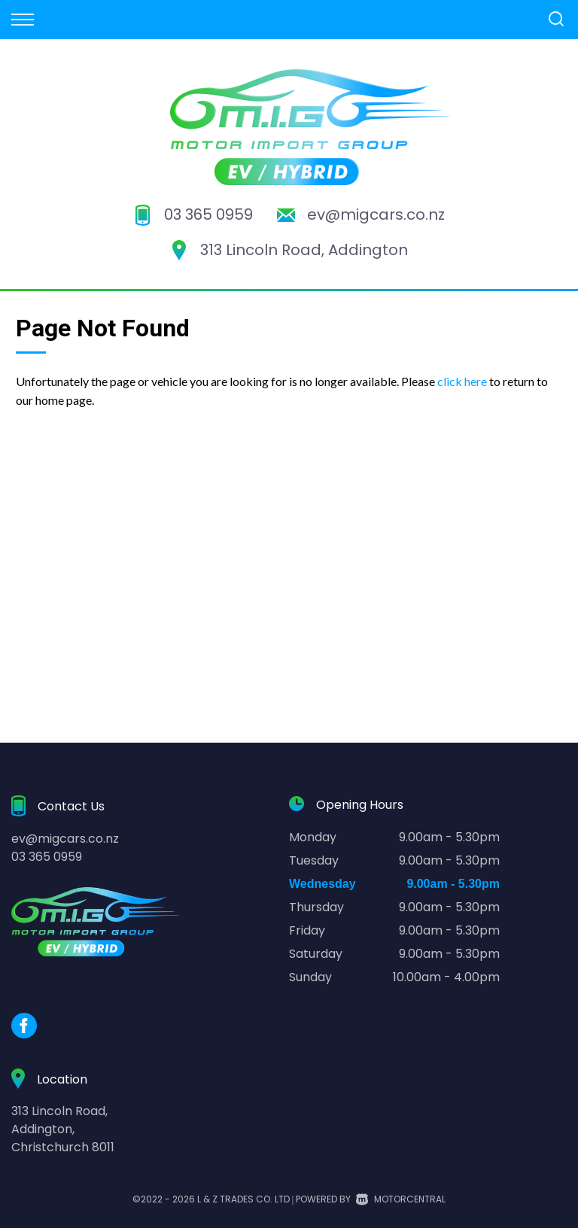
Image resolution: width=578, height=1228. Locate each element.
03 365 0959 (208, 214)
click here (462, 381)
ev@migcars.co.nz (376, 214)
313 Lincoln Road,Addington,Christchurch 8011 (62, 1129)
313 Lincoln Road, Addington (304, 249)
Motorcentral (401, 1199)
